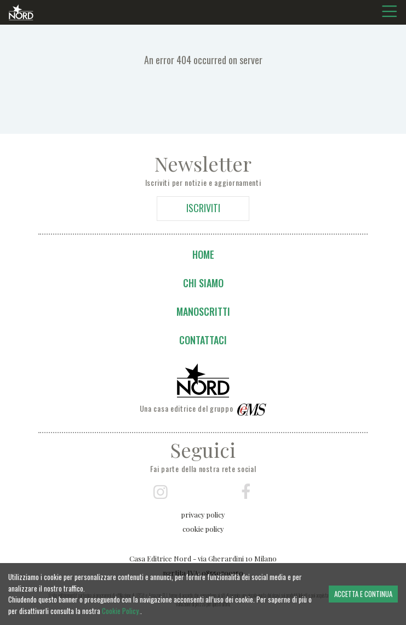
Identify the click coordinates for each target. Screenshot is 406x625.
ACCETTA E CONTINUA (363, 593)
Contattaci (203, 340)
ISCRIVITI (203, 208)
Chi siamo (203, 283)
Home (203, 254)
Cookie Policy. (121, 610)
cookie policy (203, 528)
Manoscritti (203, 311)
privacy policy (203, 514)
